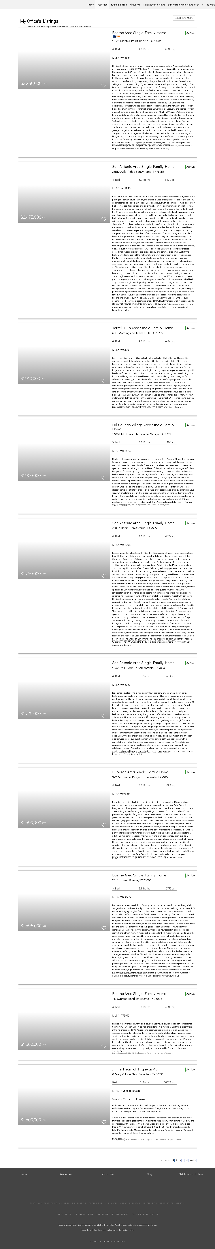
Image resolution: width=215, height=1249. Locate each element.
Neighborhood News (154, 4)
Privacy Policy (85, 1214)
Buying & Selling (119, 4)
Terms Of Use (65, 1214)
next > (193, 1160)
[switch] (104, 84)
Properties (102, 4)
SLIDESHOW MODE (184, 17)
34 (186, 1160)
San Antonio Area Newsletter (183, 4)
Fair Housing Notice (145, 1214)
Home (91, 4)
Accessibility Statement (113, 1214)
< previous (165, 1160)
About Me (135, 4)
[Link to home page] (18, 4)
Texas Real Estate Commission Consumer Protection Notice (107, 1230)
